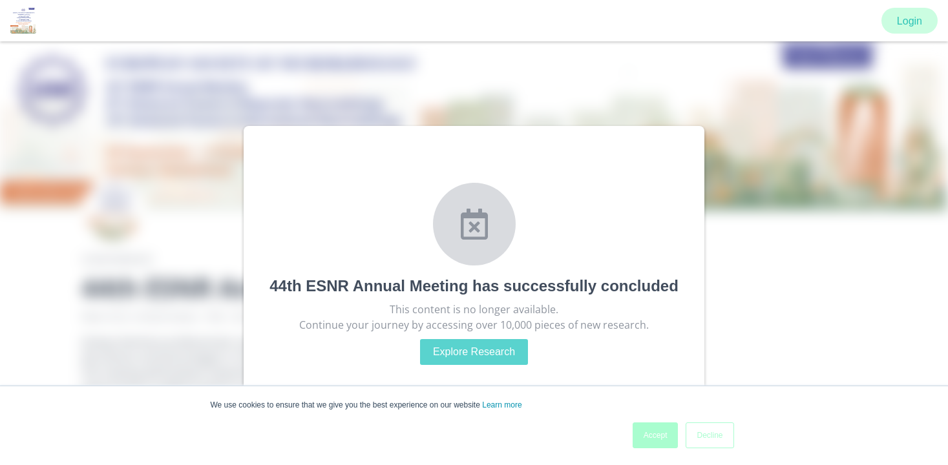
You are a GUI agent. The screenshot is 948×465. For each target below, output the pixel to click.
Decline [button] (709, 435)
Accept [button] (656, 435)
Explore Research (474, 351)
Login (909, 21)
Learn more (501, 404)
